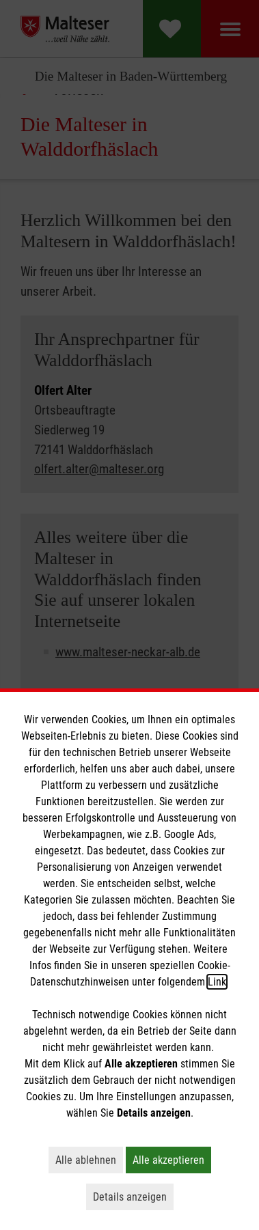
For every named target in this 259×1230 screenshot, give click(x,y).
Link (217, 981)
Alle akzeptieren (172, 1159)
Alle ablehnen (89, 1159)
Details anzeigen (133, 1196)
